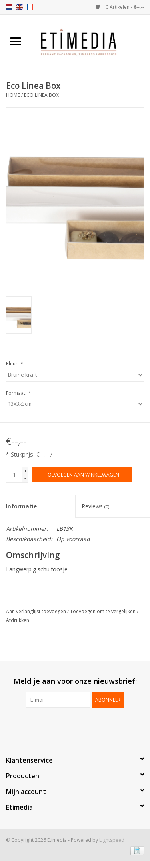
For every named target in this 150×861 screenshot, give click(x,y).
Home (13, 95)
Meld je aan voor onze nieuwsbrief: (75, 681)
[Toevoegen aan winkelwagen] (82, 474)
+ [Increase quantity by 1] (25, 470)
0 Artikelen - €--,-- (120, 7)
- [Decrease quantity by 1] (25, 478)
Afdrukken (17, 620)
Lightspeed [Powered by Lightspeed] (111, 840)
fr (30, 7)
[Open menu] (15, 41)
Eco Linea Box (41, 95)
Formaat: (18, 393)
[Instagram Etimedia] (82, 724)
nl (9, 7)
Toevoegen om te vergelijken (103, 611)
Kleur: (14, 363)
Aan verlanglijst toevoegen (36, 611)
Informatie (21, 506)
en (19, 7)
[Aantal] (14, 475)
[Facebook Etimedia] (68, 724)
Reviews (95, 506)
